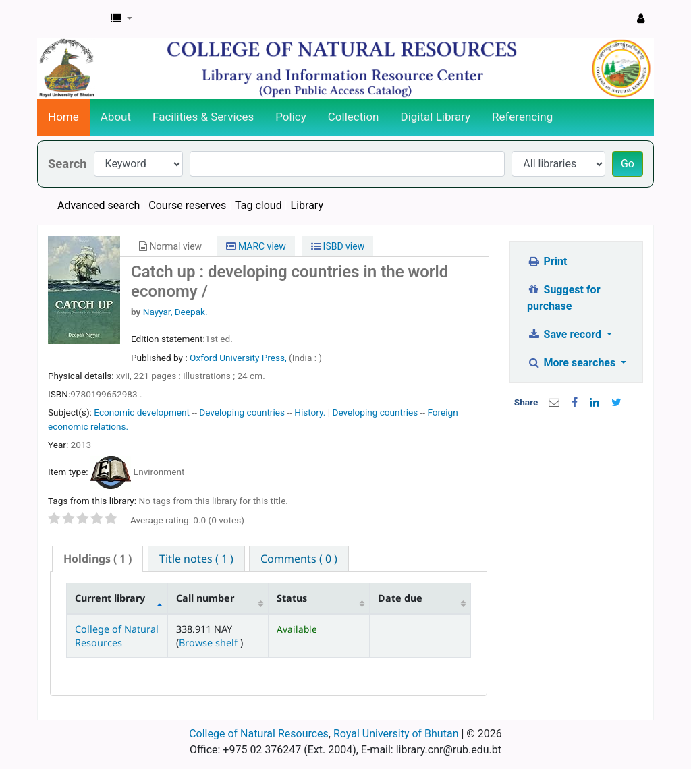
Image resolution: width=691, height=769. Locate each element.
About (116, 116)
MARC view (255, 246)
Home (63, 116)
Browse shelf (209, 642)
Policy (290, 116)
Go (627, 163)
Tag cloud (258, 205)
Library (307, 205)
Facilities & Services (203, 116)
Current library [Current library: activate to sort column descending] (110, 598)
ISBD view (337, 246)
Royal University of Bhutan (396, 733)
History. (309, 412)
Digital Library (436, 116)
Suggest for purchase (564, 297)
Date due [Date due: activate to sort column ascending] (400, 598)
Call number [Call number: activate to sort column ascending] (205, 598)
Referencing (522, 116)
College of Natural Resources (117, 635)
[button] (121, 18)
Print (547, 261)
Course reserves (187, 205)
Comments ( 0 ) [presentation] (298, 558)
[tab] (97, 559)
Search (67, 163)
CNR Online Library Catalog (71, 18)
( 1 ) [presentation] (97, 558)
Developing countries (242, 412)
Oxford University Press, (239, 357)
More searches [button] (572, 362)
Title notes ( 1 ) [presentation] (196, 558)
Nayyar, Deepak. (175, 311)
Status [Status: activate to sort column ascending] (292, 598)
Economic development (142, 412)
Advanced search (98, 205)
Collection (353, 116)
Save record (565, 334)
